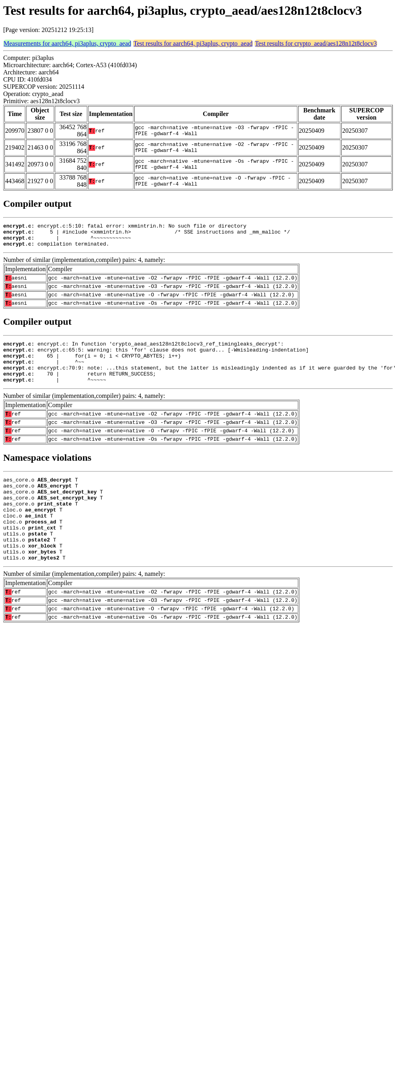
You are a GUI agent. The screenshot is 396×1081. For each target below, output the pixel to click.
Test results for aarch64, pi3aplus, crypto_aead (193, 43)
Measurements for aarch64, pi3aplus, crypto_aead (67, 43)
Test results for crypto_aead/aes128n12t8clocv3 (316, 43)
